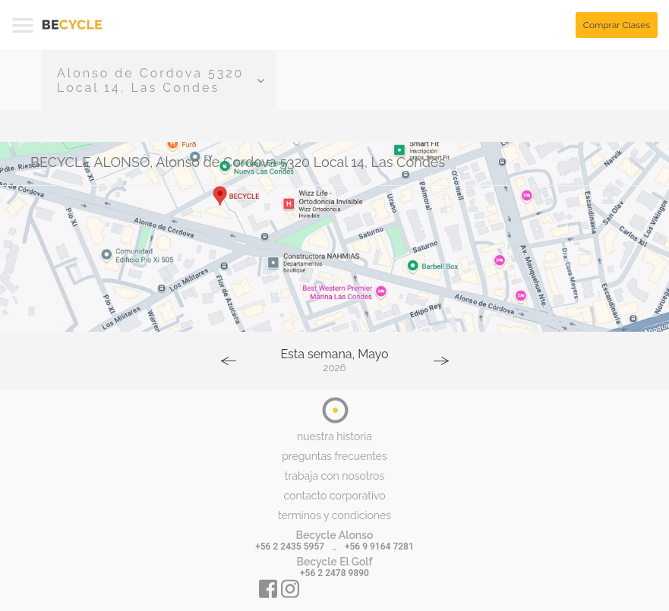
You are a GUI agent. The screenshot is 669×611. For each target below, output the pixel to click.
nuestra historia (334, 436)
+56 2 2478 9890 (334, 573)
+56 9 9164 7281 (379, 546)
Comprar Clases (616, 25)
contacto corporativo (334, 496)
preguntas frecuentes (334, 456)
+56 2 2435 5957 (289, 546)
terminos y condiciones (334, 515)
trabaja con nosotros (334, 476)
